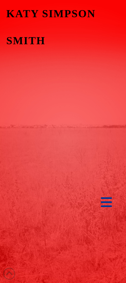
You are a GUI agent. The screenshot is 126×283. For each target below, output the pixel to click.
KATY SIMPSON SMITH (51, 27)
